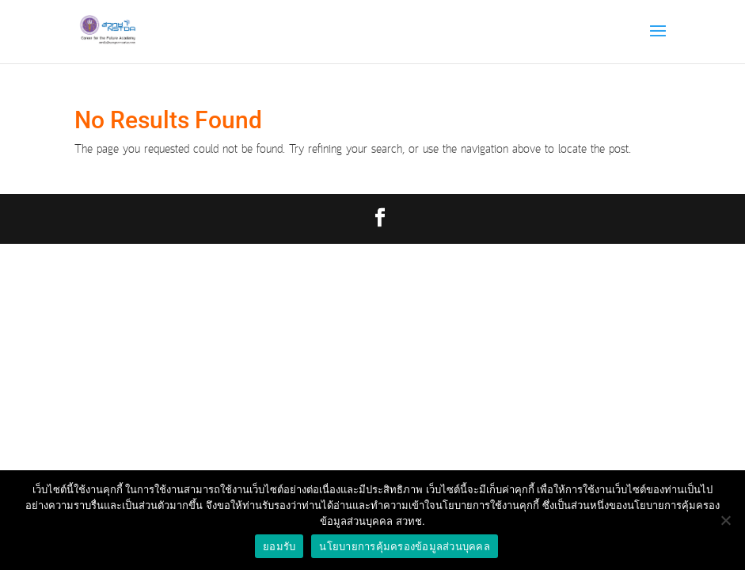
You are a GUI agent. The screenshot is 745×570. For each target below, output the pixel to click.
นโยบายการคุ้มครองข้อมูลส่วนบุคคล (404, 547)
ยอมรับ (279, 547)
